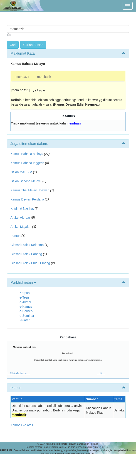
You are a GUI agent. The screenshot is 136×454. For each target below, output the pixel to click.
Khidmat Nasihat (22, 208)
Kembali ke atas (21, 425)
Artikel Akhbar (20, 217)
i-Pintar (25, 320)
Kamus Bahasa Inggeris (27, 163)
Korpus (25, 293)
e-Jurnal (25, 302)
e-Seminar (27, 315)
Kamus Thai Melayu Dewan (29, 190)
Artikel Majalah (20, 226)
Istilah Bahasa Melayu (26, 181)
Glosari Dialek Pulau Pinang (30, 263)
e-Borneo (26, 311)
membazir (22, 77)
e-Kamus (26, 306)
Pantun (15, 236)
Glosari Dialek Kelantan (27, 245)
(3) (101, 373)
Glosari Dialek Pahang (26, 254)
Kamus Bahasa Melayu (27, 154)
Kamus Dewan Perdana (27, 199)
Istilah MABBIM (21, 172)
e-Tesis (25, 297)
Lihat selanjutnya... (18, 373)
